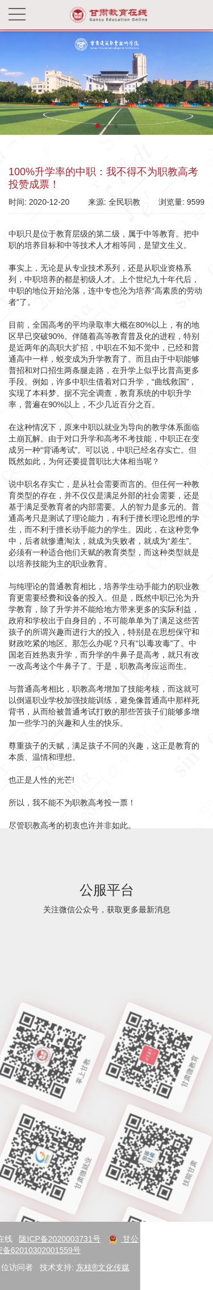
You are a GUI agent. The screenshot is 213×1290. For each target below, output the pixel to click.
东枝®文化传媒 (64, 1267)
